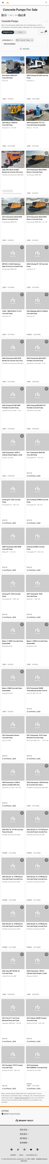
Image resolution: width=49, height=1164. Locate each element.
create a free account (21, 1098)
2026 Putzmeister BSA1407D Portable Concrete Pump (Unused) (36, 360)
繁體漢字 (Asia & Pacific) (12, 1114)
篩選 (43, 32)
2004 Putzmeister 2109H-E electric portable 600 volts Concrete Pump (11, 785)
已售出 (20, 32)
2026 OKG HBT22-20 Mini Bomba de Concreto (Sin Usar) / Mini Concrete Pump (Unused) (13, 172)
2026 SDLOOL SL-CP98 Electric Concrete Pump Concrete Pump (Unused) (12, 879)
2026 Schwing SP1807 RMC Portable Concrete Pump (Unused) (11, 408)
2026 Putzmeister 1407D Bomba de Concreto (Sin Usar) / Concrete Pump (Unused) (37, 785)
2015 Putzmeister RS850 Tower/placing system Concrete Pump (37, 690)
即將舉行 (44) (8, 32)
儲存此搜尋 (24, 48)
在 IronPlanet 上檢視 (33, 476)
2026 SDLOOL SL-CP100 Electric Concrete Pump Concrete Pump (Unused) (37, 832)
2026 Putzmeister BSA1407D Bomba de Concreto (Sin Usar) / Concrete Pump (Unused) (13, 360)
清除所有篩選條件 (9, 44)
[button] (24, 21)
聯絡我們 (30, 1120)
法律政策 (21, 1155)
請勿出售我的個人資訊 (31, 1155)
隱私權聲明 (13, 1155)
